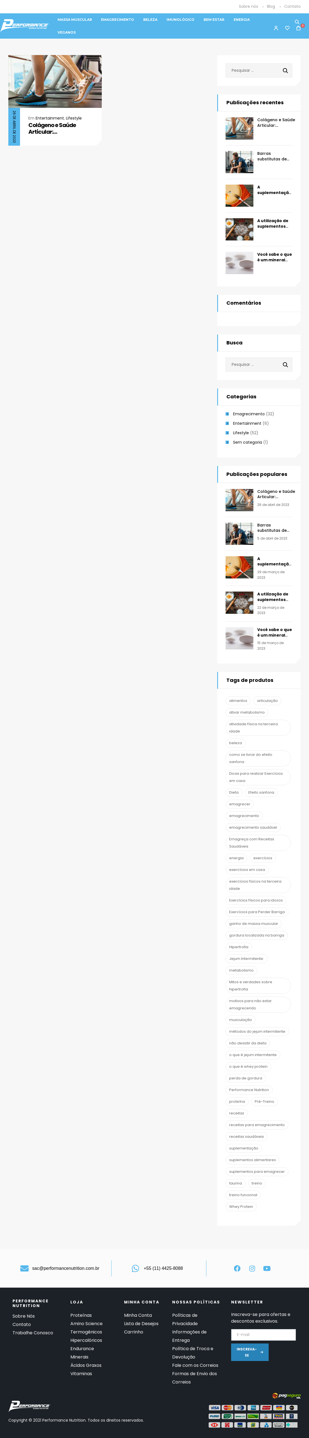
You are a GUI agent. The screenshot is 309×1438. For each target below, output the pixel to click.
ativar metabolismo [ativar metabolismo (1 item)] (247, 712)
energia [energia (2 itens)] (236, 858)
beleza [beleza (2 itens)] (235, 743)
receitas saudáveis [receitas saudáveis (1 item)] (246, 1136)
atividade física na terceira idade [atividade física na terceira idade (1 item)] (253, 727)
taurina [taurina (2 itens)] (235, 1183)
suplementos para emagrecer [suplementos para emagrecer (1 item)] (257, 1171)
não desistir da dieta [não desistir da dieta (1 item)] (247, 1043)
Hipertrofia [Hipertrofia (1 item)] (238, 947)
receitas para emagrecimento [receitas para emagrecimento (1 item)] (257, 1124)
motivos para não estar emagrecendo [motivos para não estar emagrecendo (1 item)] (250, 1004)
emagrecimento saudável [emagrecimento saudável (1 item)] (253, 827)
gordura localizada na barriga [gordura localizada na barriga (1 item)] (256, 935)
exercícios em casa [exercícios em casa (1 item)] (247, 869)
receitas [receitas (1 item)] (236, 1113)
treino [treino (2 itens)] (257, 1183)
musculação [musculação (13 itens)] (240, 1019)
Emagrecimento (249, 414)
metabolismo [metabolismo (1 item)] (241, 970)
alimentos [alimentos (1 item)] (238, 700)
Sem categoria (247, 442)
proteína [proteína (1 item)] (237, 1101)
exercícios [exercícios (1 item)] (262, 858)
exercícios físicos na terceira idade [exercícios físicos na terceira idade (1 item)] (255, 885)
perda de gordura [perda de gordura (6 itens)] (245, 1078)
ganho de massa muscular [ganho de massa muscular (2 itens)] (253, 923)
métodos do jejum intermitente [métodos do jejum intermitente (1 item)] (257, 1031)
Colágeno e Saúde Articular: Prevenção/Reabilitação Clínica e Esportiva (60, 128)
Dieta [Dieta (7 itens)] (234, 792)
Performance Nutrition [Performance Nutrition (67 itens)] (249, 1089)
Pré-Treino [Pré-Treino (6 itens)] (264, 1101)
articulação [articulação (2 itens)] (267, 700)
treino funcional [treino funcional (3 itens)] (243, 1195)
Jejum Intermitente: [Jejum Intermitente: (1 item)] (246, 958)
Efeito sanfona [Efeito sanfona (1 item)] (261, 792)
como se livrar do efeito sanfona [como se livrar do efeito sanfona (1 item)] (250, 758)
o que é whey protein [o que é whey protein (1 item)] (248, 1066)
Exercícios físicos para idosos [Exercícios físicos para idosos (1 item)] (256, 900)
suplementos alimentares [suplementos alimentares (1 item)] (252, 1160)
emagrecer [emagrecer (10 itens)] (239, 804)
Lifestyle (74, 118)
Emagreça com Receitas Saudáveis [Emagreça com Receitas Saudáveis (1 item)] (251, 842)
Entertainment (50, 118)
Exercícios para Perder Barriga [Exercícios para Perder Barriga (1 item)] (257, 912)
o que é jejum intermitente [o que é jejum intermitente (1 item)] (253, 1054)
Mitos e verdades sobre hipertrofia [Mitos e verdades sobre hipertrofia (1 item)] (250, 985)
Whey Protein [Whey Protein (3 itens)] (241, 1206)
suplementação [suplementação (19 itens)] (243, 1148)
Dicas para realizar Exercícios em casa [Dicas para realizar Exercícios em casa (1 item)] (256, 777)
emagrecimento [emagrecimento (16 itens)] (244, 815)
